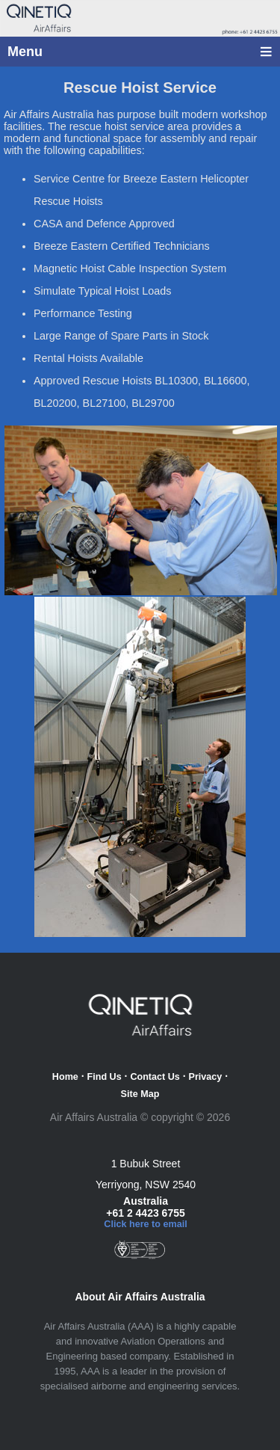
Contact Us (154, 1077)
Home (65, 1077)
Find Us (104, 1077)
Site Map (140, 1094)
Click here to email (145, 1224)
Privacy (206, 1077)
